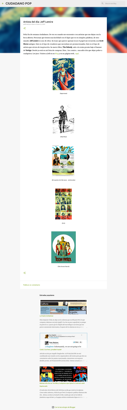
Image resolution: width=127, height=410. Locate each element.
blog (57, 54)
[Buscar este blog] (115, 3)
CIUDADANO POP (19, 3)
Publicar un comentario (31, 285)
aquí (77, 54)
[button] (24, 28)
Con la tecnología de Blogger (63, 407)
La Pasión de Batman (46, 316)
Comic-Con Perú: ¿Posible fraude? (51, 349)
